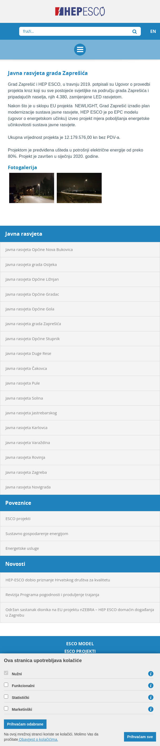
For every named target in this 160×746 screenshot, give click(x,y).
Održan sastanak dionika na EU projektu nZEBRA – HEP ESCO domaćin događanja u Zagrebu (80, 612)
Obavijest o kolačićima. (38, 739)
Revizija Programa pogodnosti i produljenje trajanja (52, 594)
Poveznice (18, 502)
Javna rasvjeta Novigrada (28, 487)
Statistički (20, 697)
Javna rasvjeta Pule (23, 383)
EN (153, 31)
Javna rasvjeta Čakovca (26, 368)
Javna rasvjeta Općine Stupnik (33, 338)
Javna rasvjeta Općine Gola (30, 308)
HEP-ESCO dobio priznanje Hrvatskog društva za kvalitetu (58, 579)
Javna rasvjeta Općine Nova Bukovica (39, 249)
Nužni (17, 674)
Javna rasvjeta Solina (24, 398)
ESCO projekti (18, 518)
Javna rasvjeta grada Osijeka (31, 264)
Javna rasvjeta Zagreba (26, 472)
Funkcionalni (23, 686)
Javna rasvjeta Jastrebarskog (31, 412)
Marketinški (22, 709)
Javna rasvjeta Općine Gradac (32, 294)
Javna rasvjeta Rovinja (25, 457)
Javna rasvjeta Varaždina (28, 442)
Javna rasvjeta (23, 233)
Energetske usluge (22, 548)
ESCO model (80, 643)
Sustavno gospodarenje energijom (37, 533)
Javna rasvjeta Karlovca (27, 427)
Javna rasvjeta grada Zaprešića (33, 323)
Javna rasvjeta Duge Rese (28, 353)
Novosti (15, 563)
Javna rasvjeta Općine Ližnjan (32, 279)
